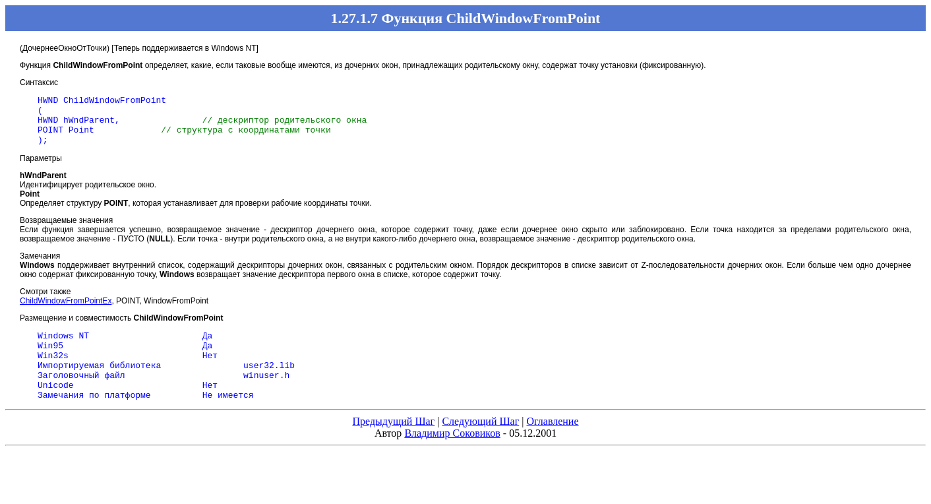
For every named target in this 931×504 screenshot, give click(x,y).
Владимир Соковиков (452, 456)
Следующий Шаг (480, 445)
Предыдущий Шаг (393, 445)
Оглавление (552, 445)
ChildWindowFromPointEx (65, 310)
